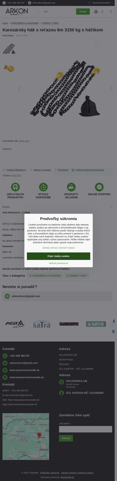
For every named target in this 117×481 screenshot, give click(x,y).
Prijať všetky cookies (58, 256)
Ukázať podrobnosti (58, 263)
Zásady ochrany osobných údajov (58, 248)
